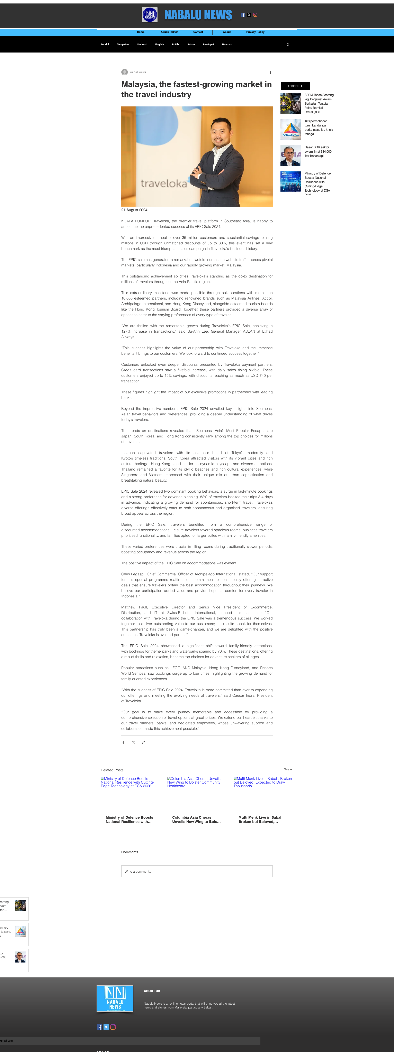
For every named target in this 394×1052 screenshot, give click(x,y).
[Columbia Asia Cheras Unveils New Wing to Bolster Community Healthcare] (197, 793)
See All (288, 769)
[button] (288, 44)
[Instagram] (255, 15)
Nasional (142, 44)
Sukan (191, 44)
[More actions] (270, 72)
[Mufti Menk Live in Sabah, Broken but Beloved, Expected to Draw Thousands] (263, 793)
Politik (175, 44)
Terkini (105, 44)
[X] (249, 15)
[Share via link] (143, 742)
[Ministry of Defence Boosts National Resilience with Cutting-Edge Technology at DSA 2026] (130, 793)
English (159, 44)
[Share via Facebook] (123, 742)
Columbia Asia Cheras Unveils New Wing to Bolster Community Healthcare (197, 819)
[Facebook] (243, 15)
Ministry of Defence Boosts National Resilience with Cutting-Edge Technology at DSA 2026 (130, 819)
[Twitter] (106, 1027)
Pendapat (208, 44)
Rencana (227, 44)
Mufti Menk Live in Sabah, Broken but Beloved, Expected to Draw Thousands (261, 819)
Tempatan (123, 44)
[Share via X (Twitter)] (133, 742)
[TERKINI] (295, 86)
